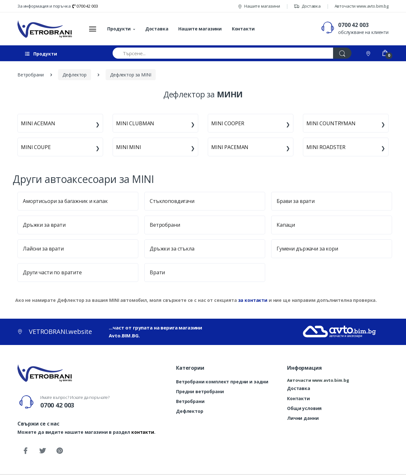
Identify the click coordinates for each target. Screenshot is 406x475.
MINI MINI (128, 147)
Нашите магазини (259, 6)
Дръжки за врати (44, 224)
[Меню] (93, 29)
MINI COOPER (227, 123)
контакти (142, 432)
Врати (157, 272)
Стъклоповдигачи (172, 201)
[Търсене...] (223, 53)
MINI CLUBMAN (135, 123)
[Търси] (342, 53)
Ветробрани (165, 224)
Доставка (307, 6)
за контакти (252, 300)
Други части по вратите (52, 272)
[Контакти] (369, 53)
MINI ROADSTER (325, 147)
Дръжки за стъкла (172, 248)
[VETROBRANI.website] (44, 29)
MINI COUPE (36, 147)
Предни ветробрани (200, 391)
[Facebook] (25, 451)
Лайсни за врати (43, 248)
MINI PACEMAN (229, 147)
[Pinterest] (60, 451)
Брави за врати (296, 201)
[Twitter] (42, 451)
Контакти (243, 29)
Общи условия (304, 408)
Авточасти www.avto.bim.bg (362, 6)
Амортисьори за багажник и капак (65, 201)
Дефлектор (189, 411)
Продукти (119, 29)
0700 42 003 (85, 6)
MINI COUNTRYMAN (331, 123)
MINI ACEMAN (38, 123)
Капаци (286, 224)
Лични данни (302, 418)
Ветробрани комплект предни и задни (222, 382)
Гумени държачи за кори (307, 248)
